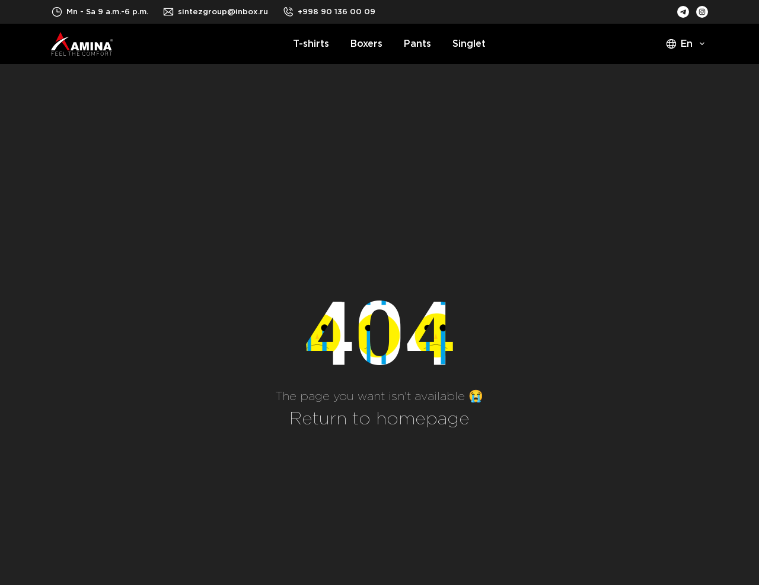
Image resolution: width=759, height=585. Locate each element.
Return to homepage (379, 418)
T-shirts (311, 43)
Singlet (469, 43)
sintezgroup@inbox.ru (223, 11)
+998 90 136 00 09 (336, 11)
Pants (417, 43)
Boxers (366, 43)
